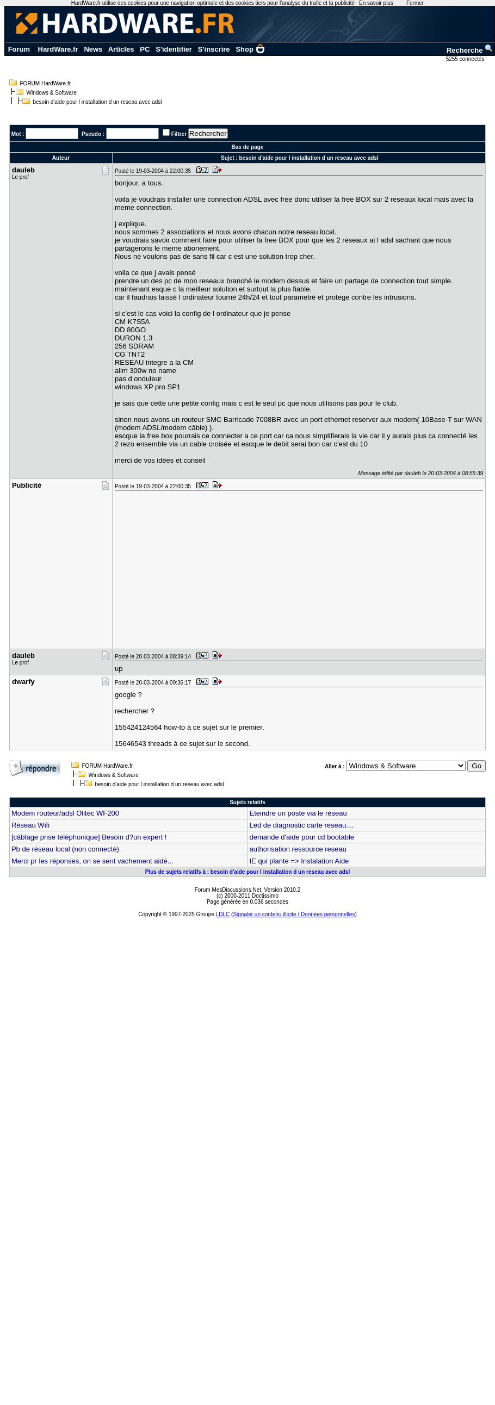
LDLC (223, 914)
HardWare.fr (58, 49)
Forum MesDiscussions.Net (228, 890)
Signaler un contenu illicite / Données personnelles (294, 914)
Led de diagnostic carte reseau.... (301, 825)
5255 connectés (466, 59)
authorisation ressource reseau (297, 849)
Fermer (415, 3)
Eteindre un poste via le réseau (297, 813)
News (93, 49)
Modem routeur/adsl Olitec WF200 (65, 813)
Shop (250, 49)
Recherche (470, 50)
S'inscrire (214, 49)
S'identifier (174, 49)
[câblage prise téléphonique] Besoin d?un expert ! (88, 837)
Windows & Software (52, 93)
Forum (19, 49)
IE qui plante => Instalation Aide (299, 861)
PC (145, 49)
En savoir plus (376, 3)
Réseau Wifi (30, 825)
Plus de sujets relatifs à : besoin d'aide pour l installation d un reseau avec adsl (247, 872)
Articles (121, 49)
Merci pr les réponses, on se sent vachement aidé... (92, 861)
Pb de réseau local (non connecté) (65, 849)
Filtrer (179, 134)
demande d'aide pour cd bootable (301, 837)
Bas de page (248, 147)
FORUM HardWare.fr (45, 83)
